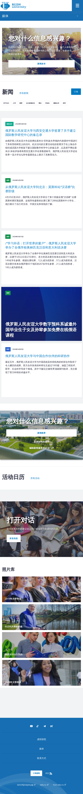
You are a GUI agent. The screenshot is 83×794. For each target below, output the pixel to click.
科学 (64, 103)
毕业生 (47, 103)
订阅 (76, 91)
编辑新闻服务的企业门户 (41, 448)
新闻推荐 (41, 433)
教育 (21, 103)
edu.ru (44, 784)
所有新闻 (23, 93)
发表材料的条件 (41, 441)
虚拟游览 (41, 739)
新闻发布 (41, 63)
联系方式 (41, 758)
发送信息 (13, 538)
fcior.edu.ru (59, 784)
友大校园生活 (30, 103)
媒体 (41, 748)
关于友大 (6, 103)
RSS (49, 773)
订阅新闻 (36, 773)
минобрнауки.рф (26, 784)
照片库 (8, 569)
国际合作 (56, 103)
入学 (14, 103)
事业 (40, 103)
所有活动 (35, 478)
